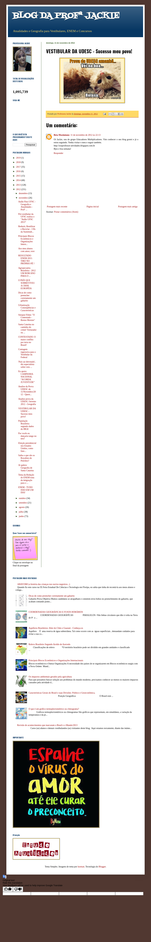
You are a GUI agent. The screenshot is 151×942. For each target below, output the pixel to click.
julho (21, 512)
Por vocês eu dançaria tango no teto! (27, 436)
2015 (18, 176)
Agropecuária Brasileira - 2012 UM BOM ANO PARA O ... (27, 272)
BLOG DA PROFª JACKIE (66, 16)
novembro (23, 198)
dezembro (23, 193)
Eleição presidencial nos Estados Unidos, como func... (27, 447)
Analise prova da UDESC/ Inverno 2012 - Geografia (27, 402)
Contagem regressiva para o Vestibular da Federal (27, 353)
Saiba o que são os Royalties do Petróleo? (26, 458)
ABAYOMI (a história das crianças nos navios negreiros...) (43, 584)
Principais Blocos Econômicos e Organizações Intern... (26, 240)
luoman (81, 866)
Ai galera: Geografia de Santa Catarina (26, 468)
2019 (18, 158)
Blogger (102, 866)
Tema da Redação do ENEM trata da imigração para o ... (26, 479)
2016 (18, 171)
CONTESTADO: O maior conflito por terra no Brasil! (27, 341)
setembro (23, 503)
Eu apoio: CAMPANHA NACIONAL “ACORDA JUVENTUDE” (26, 376)
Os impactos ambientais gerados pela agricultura (50, 677)
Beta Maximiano (61, 135)
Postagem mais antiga (127, 206)
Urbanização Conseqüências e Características (27, 308)
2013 (18, 185)
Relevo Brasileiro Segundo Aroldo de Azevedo (49, 644)
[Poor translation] (18, 889)
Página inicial (93, 206)
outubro (22, 498)
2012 (18, 189)
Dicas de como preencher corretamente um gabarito (27, 297)
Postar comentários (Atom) (66, 212)
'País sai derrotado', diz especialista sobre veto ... (26, 364)
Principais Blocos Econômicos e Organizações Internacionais (56, 660)
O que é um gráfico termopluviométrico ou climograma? (54, 709)
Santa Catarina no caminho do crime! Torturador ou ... (27, 328)
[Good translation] (8, 889)
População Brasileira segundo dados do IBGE (26, 425)
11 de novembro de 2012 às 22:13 (85, 135)
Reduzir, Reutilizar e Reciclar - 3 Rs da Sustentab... (26, 229)
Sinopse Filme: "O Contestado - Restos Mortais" (26, 317)
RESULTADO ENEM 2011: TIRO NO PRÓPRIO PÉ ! (26, 259)
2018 (18, 162)
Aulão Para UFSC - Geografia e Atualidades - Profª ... (27, 205)
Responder (58, 153)
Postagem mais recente (57, 206)
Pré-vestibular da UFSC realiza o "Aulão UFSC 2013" (26, 218)
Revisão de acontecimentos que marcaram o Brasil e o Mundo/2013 (47, 725)
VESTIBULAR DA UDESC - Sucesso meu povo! (27, 412)
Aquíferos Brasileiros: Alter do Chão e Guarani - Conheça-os (56, 628)
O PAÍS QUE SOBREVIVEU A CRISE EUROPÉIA (26, 284)
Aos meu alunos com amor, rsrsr (26, 249)
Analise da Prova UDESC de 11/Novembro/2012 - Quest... (27, 390)
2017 (18, 167)
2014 (18, 180)
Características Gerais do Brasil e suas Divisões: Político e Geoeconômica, (62, 693)
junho (21, 516)
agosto (22, 507)
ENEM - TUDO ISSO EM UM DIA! (26, 490)
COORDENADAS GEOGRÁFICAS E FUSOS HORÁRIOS (56, 612)
